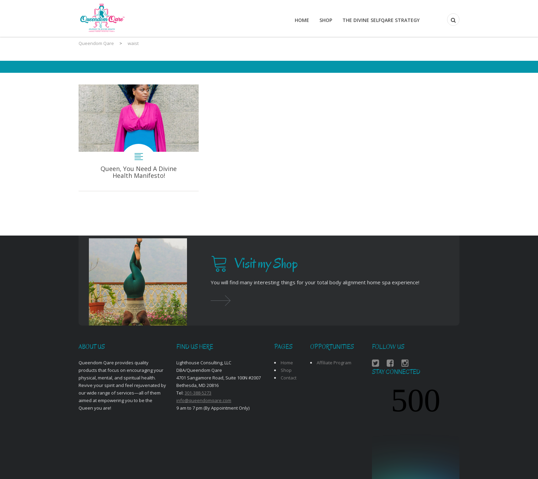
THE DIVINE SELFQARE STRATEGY (381, 20)
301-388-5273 (198, 393)
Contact (288, 378)
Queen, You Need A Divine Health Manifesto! (139, 137)
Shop (325, 20)
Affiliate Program (334, 363)
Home (302, 20)
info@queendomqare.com (203, 400)
